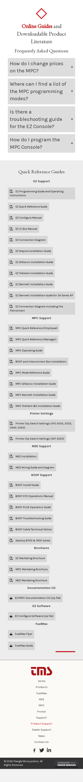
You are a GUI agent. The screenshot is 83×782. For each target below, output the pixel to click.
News (41, 736)
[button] (41, 193)
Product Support (41, 723)
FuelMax (41, 693)
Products (42, 687)
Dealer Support (41, 729)
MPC (41, 705)
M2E (41, 699)
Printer (41, 711)
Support (41, 717)
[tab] (41, 67)
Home (41, 681)
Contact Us (41, 742)
